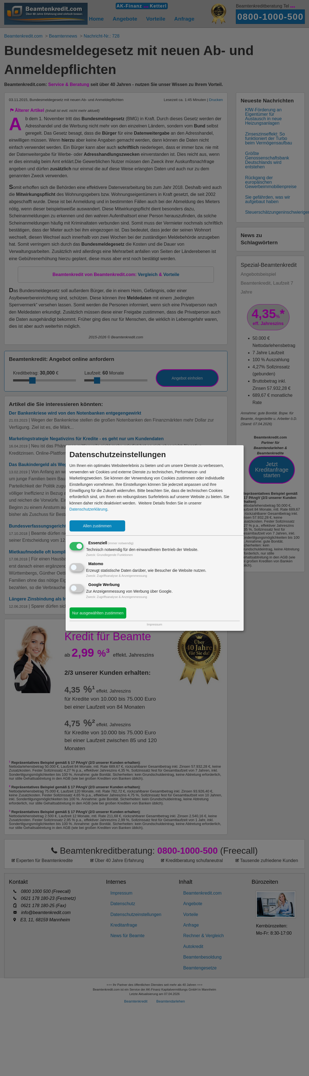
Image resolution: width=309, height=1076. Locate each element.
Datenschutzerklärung (88, 509)
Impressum (154, 624)
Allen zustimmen (97, 526)
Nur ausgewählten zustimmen (97, 613)
